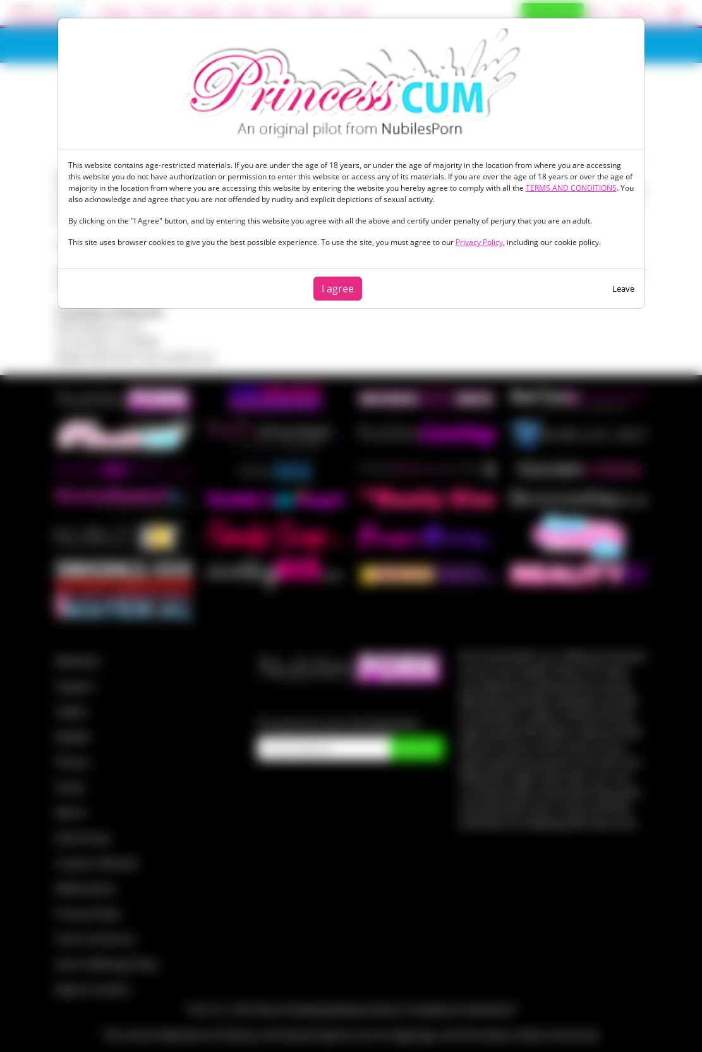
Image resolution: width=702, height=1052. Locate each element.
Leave (623, 288)
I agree (338, 289)
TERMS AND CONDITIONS (571, 187)
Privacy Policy (479, 242)
